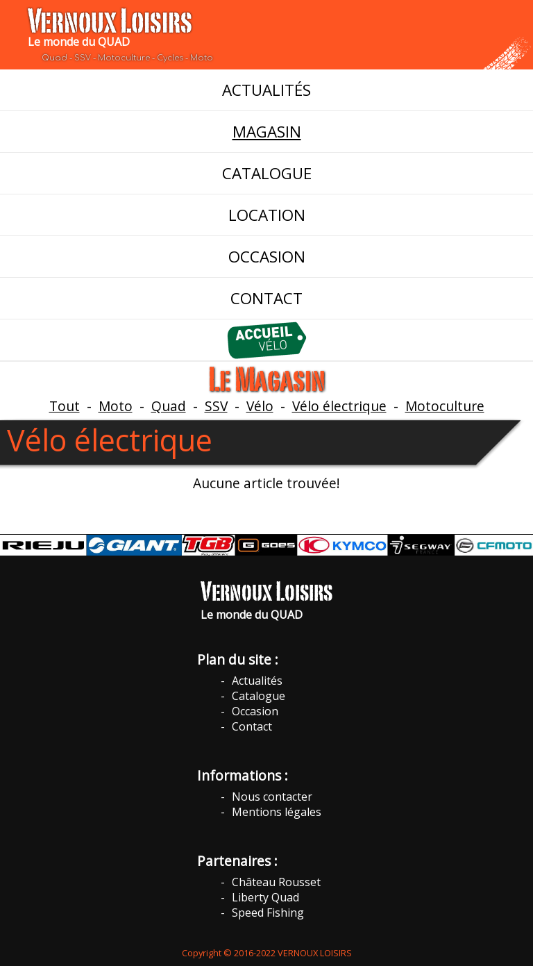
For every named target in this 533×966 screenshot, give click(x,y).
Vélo (259, 406)
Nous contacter (272, 796)
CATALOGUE (267, 173)
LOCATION (266, 215)
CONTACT (266, 298)
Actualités (257, 680)
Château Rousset (276, 882)
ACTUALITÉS (266, 90)
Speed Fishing (268, 912)
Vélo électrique (339, 406)
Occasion (255, 711)
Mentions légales (276, 811)
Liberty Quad (265, 897)
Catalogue (258, 695)
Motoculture (444, 406)
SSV (216, 406)
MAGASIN (266, 131)
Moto (116, 406)
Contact (252, 726)
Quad (168, 406)
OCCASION (266, 256)
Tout (64, 406)
